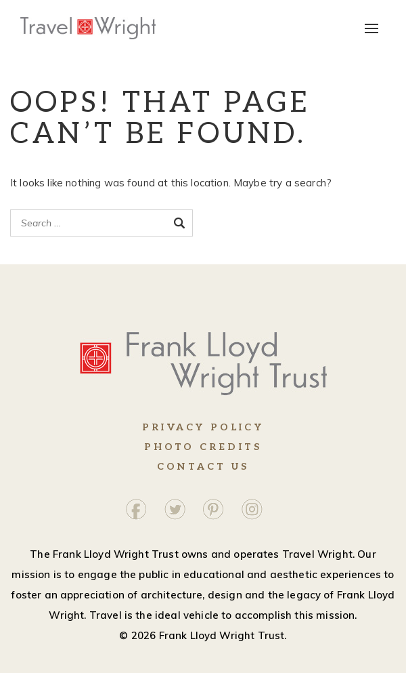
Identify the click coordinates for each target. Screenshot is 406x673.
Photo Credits (203, 447)
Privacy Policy (203, 427)
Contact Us (203, 466)
